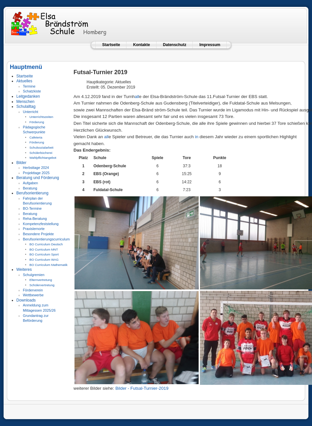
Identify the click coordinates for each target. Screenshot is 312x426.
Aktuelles (24, 81)
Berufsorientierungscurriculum (46, 239)
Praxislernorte (34, 229)
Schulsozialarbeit (41, 147)
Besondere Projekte (38, 234)
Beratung (30, 188)
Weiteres (24, 269)
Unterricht (30, 112)
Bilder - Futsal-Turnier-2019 (141, 388)
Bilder (21, 162)
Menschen (25, 101)
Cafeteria (35, 137)
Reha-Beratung (35, 219)
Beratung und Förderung (37, 177)
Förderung (36, 122)
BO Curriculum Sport (44, 254)
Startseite (111, 44)
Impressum (209, 44)
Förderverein (33, 290)
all (137, 96)
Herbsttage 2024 (36, 168)
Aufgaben (30, 183)
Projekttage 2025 (36, 173)
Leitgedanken (28, 96)
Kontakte (141, 44)
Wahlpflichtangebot (42, 157)
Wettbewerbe (33, 295)
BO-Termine (32, 208)
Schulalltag (26, 106)
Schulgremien (33, 275)
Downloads (26, 300)
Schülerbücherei (40, 153)
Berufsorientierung (32, 193)
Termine (29, 86)
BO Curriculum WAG (43, 259)
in (196, 136)
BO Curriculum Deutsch (46, 244)
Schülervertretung (42, 285)
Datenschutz (174, 44)
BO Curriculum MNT (43, 249)
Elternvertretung (40, 280)
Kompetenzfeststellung (40, 224)
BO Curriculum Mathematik (48, 265)
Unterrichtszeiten (41, 117)
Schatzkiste (32, 91)
